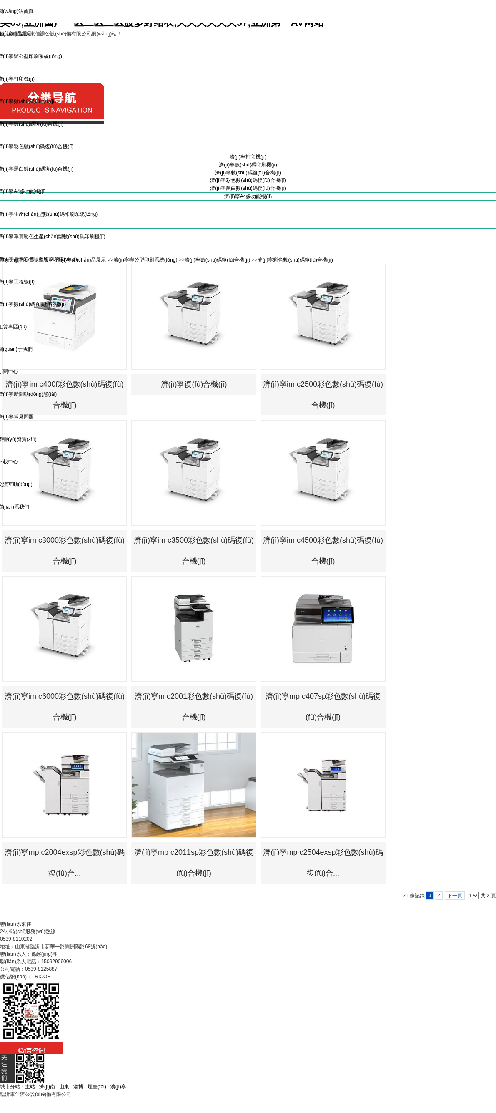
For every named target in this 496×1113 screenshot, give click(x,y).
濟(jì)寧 (118, 1087)
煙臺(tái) (97, 1087)
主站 (30, 1087)
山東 (64, 1087)
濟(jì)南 (47, 1087)
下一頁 (454, 896)
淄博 (78, 1087)
